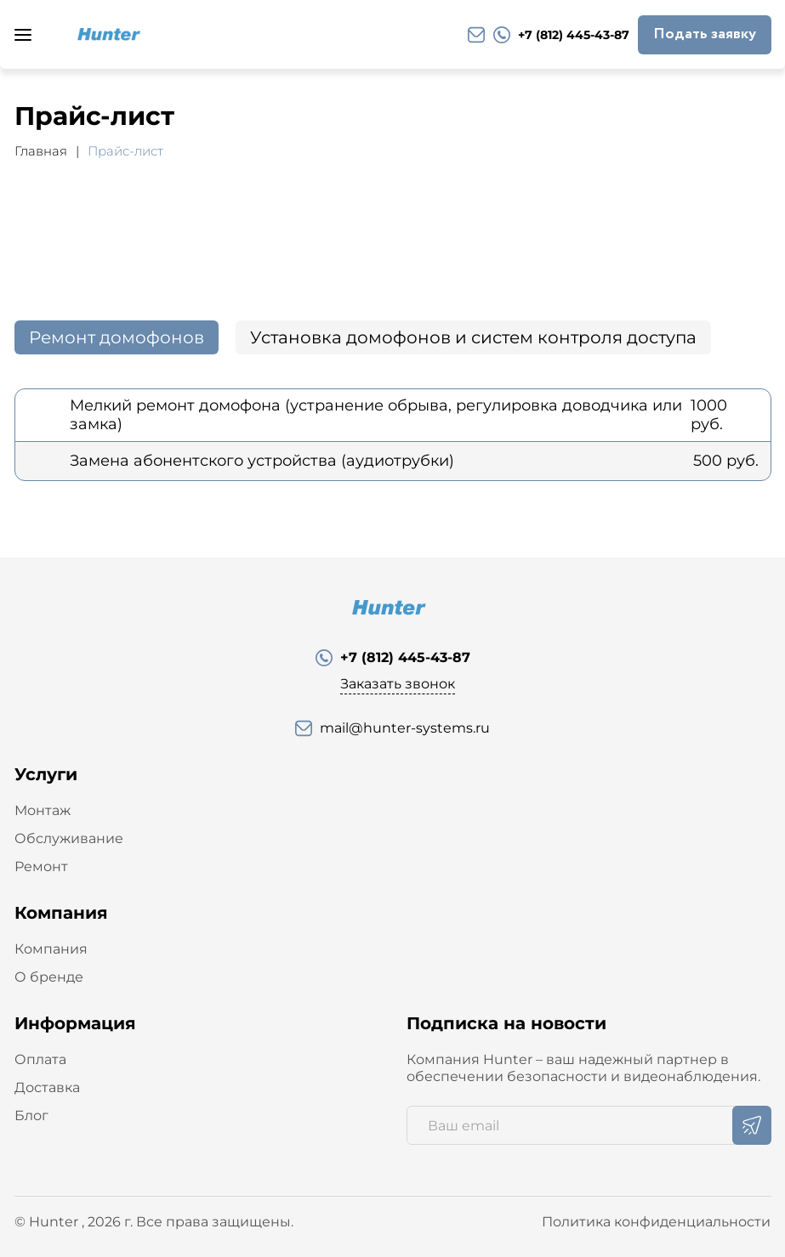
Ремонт (41, 866)
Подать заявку (704, 34)
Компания (51, 949)
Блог (31, 1115)
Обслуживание (68, 838)
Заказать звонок (397, 684)
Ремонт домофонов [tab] (116, 337)
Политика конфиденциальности (656, 1222)
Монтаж (42, 810)
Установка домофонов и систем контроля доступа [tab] (473, 337)
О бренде (48, 977)
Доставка (47, 1087)
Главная (40, 151)
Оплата (40, 1059)
